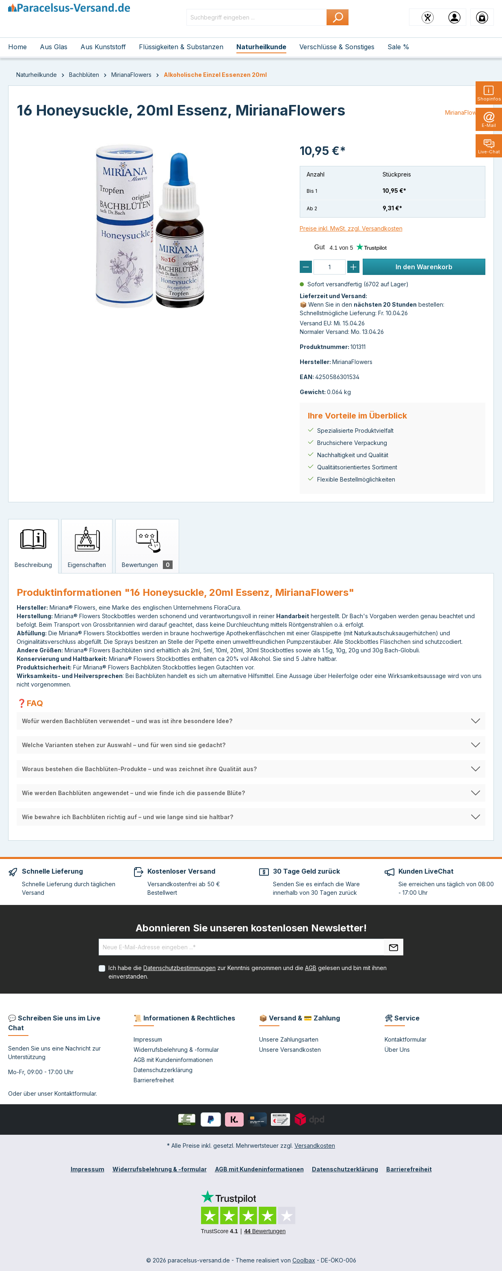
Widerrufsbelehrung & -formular (176, 1049)
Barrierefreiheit (154, 1080)
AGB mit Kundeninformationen (173, 1059)
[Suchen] (338, 17)
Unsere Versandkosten (290, 1049)
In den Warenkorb (424, 267)
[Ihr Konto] (454, 17)
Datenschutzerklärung (163, 1069)
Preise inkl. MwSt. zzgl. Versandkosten (351, 228)
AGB (310, 967)
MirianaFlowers (465, 112)
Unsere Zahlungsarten (288, 1039)
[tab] (33, 546)
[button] (251, 721)
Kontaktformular (75, 1093)
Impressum (148, 1039)
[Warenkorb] (482, 17)
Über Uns (397, 1049)
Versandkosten (314, 1145)
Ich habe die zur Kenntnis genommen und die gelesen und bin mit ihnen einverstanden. (247, 972)
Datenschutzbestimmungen (179, 967)
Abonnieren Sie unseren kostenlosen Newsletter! (251, 928)
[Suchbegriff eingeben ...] (256, 17)
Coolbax (303, 1260)
